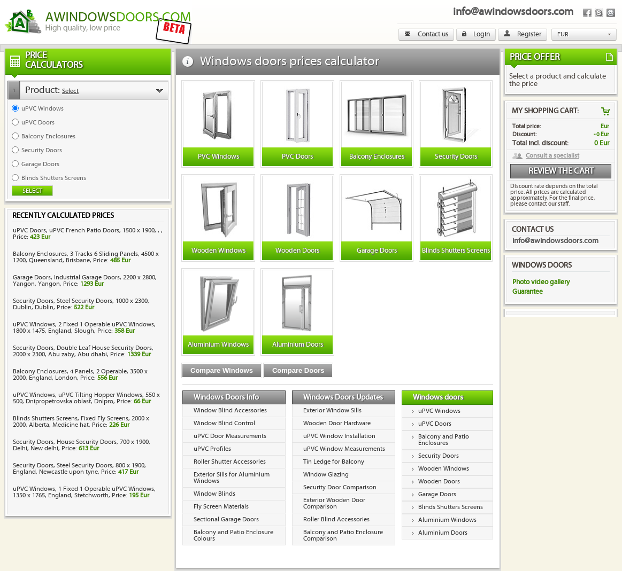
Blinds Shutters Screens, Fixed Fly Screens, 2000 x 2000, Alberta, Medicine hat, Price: (81, 421)
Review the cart (561, 171)
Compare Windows (221, 370)
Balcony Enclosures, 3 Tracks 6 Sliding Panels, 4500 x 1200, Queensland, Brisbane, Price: (86, 257)
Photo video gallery (541, 282)
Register (522, 34)
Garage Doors (437, 494)
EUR (563, 34)
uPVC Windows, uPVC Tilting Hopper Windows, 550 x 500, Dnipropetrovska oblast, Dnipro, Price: (86, 398)
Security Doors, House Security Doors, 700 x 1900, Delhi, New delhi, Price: (81, 445)
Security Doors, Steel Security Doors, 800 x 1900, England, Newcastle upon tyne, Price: (79, 469)
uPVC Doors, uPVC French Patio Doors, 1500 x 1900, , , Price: (88, 233)
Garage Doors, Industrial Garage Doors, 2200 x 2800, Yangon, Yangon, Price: (85, 280)
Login (476, 34)
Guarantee (527, 291)
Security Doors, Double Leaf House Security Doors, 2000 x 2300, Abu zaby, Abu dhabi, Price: (83, 351)
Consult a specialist (552, 156)
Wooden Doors (439, 482)
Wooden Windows (443, 469)
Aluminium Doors (442, 533)
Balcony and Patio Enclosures (443, 440)
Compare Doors (298, 370)
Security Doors (438, 456)
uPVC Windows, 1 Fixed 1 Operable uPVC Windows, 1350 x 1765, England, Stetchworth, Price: (84, 492)
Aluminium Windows (447, 520)
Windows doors (438, 397)
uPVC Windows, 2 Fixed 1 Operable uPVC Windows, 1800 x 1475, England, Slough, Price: (84, 327)
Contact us (426, 34)
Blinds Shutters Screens (450, 507)
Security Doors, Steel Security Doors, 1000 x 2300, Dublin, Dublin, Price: (81, 304)
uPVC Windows (439, 411)
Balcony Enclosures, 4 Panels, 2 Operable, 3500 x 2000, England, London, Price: (80, 374)
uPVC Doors (434, 424)
